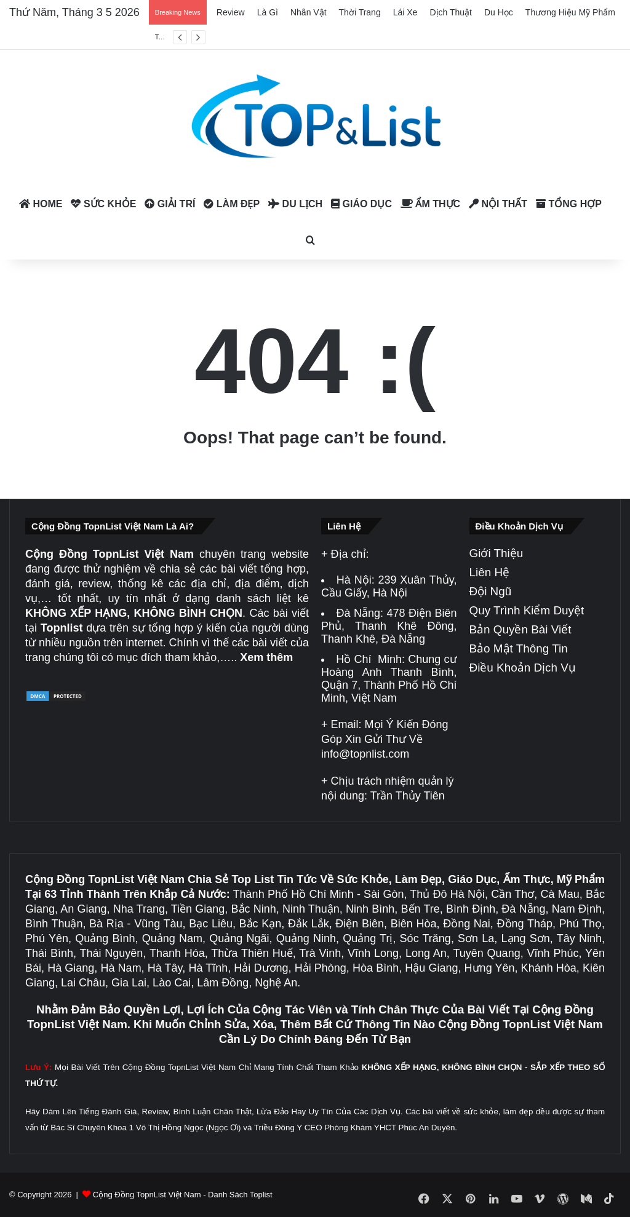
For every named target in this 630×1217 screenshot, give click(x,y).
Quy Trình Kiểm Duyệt (526, 610)
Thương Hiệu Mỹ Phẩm (570, 12)
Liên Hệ (489, 572)
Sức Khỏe (103, 204)
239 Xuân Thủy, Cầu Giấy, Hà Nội (389, 586)
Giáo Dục (361, 204)
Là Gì (267, 12)
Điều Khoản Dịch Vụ (522, 667)
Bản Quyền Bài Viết (520, 629)
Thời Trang (360, 12)
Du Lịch (295, 204)
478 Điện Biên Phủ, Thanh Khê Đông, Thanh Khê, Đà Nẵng (389, 626)
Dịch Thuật (450, 12)
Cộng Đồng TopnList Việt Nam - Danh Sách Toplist (183, 1194)
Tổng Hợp (569, 204)
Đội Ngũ (490, 591)
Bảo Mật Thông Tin (518, 648)
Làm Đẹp (232, 204)
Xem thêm (266, 657)
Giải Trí (170, 204)
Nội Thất (498, 204)
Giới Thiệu (496, 553)
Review (231, 12)
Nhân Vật (308, 12)
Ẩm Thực (430, 204)
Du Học (498, 12)
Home (40, 204)
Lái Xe (405, 12)
